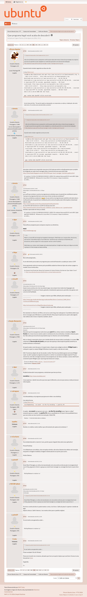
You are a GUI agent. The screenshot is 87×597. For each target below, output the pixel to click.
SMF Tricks (21, 587)
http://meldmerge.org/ (29, 230)
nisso (31, 558)
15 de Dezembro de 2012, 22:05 (35, 221)
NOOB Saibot (15, 484)
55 (44, 44)
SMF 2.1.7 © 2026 (9, 594)
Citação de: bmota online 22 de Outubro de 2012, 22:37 (37, 55)
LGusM (15, 279)
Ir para (55, 578)
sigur (15, 219)
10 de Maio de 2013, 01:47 (29, 326)
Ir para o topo (11, 570)
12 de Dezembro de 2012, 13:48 (30, 188)
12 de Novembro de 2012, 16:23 (35, 110)
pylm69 (15, 460)
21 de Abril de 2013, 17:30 (29, 284)
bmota (15, 108)
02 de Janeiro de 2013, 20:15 (36, 254)
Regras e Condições (68, 594)
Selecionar (30, 72)
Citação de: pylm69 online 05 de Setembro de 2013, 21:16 (37, 495)
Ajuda (61, 594)
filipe (15, 252)
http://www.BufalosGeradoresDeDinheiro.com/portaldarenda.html (43, 272)
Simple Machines (20, 594)
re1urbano (15, 437)
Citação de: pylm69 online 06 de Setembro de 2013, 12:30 (37, 545)
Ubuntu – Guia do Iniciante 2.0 (46, 361)
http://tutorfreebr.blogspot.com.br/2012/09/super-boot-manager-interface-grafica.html (49, 173)
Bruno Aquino (15, 49)
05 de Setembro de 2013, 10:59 (35, 438)
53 (39, 44)
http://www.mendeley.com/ (38, 376)
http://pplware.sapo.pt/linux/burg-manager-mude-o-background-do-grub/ (43, 63)
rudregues (15, 391)
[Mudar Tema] (26, 2)
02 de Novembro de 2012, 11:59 (35, 51)
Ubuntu (36, 590)
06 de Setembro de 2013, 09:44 (30, 489)
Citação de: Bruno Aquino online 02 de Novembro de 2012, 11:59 (38, 114)
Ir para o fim (11, 44)
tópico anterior (64, 40)
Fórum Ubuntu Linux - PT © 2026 (73, 592)
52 (36, 44)
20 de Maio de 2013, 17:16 (34, 368)
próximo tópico (75, 40)
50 (30, 44)
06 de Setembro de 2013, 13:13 (35, 540)
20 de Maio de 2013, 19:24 (34, 393)
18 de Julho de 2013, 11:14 (34, 423)
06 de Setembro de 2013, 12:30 (35, 516)
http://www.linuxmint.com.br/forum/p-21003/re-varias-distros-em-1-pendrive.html (47, 207)
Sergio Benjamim (15, 321)
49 (27, 44)
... (25, 570)
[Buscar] (72, 19)
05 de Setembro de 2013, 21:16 (35, 461)
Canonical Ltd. (8, 592)
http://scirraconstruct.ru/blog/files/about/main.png (38, 305)
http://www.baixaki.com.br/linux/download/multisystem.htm (41, 203)
